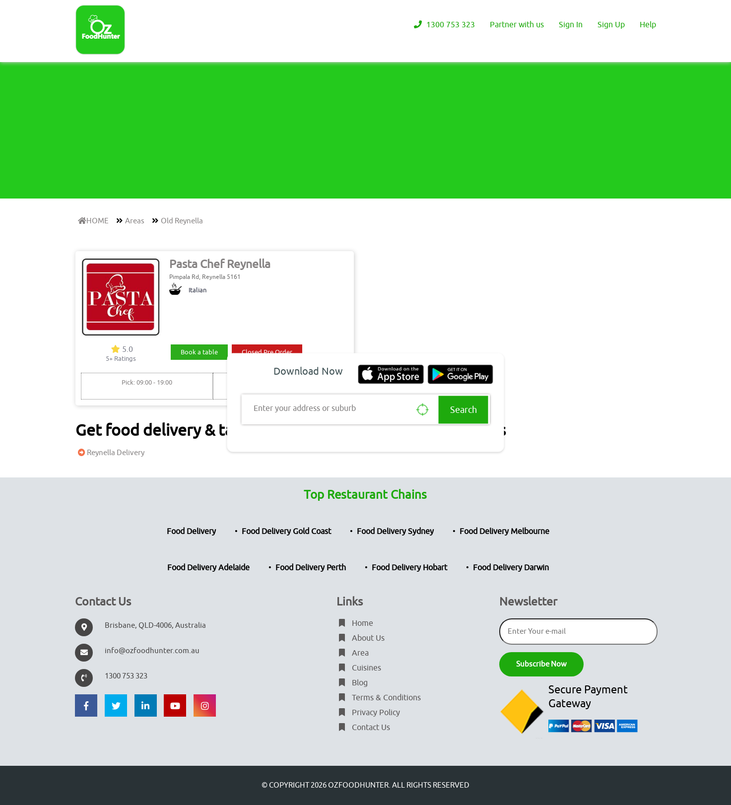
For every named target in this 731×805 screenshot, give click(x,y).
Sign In (571, 25)
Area (352, 653)
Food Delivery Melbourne (504, 532)
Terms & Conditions (378, 698)
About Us (360, 638)
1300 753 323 (443, 25)
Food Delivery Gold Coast (286, 532)
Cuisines (358, 668)
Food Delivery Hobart (409, 568)
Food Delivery (191, 532)
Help (648, 25)
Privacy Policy (368, 713)
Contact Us (363, 728)
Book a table (199, 352)
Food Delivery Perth (310, 568)
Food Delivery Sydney (395, 532)
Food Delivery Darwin (511, 568)
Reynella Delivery (109, 453)
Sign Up (611, 25)
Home (354, 623)
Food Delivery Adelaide (208, 568)
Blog (352, 683)
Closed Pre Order (267, 352)
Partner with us (517, 25)
